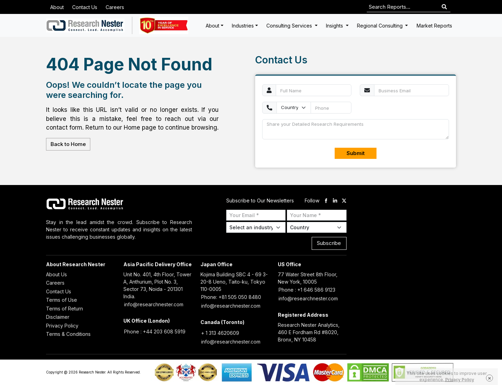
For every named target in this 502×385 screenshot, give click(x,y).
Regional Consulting (380, 26)
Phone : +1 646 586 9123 (307, 290)
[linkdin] (335, 200)
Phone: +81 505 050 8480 (231, 297)
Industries (243, 26)
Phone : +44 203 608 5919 (154, 331)
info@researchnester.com (153, 304)
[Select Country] (317, 227)
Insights (335, 26)
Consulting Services (289, 26)
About (57, 7)
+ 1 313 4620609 (220, 333)
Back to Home (68, 144)
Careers (115, 7)
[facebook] (326, 200)
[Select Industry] (256, 227)
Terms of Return (64, 308)
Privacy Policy (62, 326)
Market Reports (434, 26)
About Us (56, 274)
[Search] (444, 7)
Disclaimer (57, 317)
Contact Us (84, 7)
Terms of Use (61, 300)
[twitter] (344, 200)
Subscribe (329, 243)
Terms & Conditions (68, 334)
